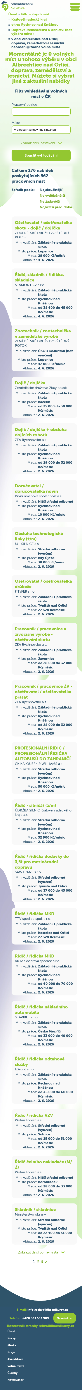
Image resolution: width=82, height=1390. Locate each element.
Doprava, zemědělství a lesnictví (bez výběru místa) (41, 32)
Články (12, 1373)
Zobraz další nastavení (38, 143)
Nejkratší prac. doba (56, 207)
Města (11, 1345)
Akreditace (15, 1359)
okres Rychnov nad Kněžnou (35, 24)
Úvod (11, 1331)
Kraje (11, 1352)
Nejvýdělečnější (52, 195)
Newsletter (15, 1380)
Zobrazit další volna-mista (38, 1252)
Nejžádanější (50, 201)
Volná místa (15, 1366)
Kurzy (11, 1338)
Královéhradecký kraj (29, 19)
